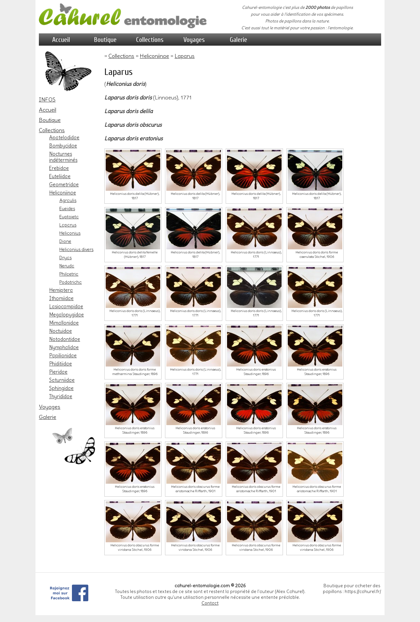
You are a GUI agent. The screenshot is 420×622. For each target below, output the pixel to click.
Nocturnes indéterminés (63, 157)
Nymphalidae (64, 347)
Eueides (67, 208)
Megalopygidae (66, 315)
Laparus (67, 225)
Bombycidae (63, 146)
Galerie (238, 40)
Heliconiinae (62, 193)
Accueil (61, 40)
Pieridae (58, 372)
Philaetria (68, 274)
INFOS (47, 99)
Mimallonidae (64, 323)
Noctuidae (60, 331)
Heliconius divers (76, 249)
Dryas (65, 257)
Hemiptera (61, 290)
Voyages (194, 40)
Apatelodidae (64, 138)
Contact (210, 603)
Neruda (66, 265)
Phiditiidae (60, 364)
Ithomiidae (61, 298)
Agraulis (67, 200)
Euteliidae (60, 176)
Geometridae (64, 185)
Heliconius (69, 233)
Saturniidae (62, 380)
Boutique (105, 40)
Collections (150, 40)
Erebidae (59, 168)
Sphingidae (61, 388)
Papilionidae (63, 356)
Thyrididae (60, 396)
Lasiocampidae (66, 307)
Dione (65, 241)
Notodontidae (64, 339)
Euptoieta (69, 216)
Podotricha (70, 282)
